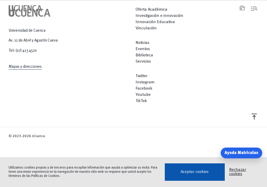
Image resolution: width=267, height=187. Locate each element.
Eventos (143, 49)
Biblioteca (144, 55)
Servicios (143, 61)
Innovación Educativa (155, 22)
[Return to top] (197, 116)
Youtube (143, 95)
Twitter (142, 76)
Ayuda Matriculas (241, 153)
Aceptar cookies (195, 172)
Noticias (142, 43)
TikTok (141, 101)
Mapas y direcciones (25, 67)
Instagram (145, 82)
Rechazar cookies (237, 172)
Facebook (144, 88)
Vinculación (146, 28)
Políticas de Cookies (45, 176)
